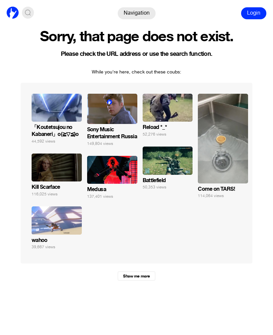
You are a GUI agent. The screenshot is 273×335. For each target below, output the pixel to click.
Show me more (136, 276)
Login (253, 12)
